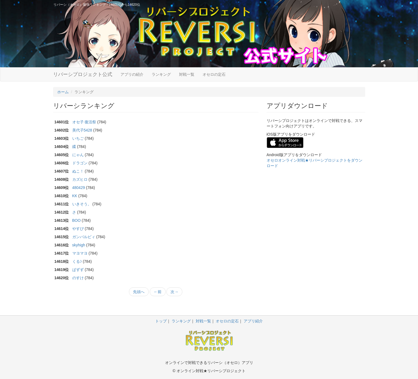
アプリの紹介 (131, 74)
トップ (161, 321)
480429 (78, 187)
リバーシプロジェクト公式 (82, 74)
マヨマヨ (80, 253)
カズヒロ (80, 179)
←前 (158, 292)
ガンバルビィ (83, 237)
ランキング (161, 74)
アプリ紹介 (253, 321)
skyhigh (78, 245)
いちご (78, 138)
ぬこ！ (78, 171)
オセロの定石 (214, 74)
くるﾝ (77, 261)
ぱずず (78, 269)
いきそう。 (81, 204)
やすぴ (78, 228)
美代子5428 (82, 130)
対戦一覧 (186, 74)
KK (74, 196)
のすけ (78, 278)
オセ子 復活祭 (84, 122)
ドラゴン (80, 163)
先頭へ (139, 292)
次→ (174, 292)
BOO (76, 220)
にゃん (78, 155)
